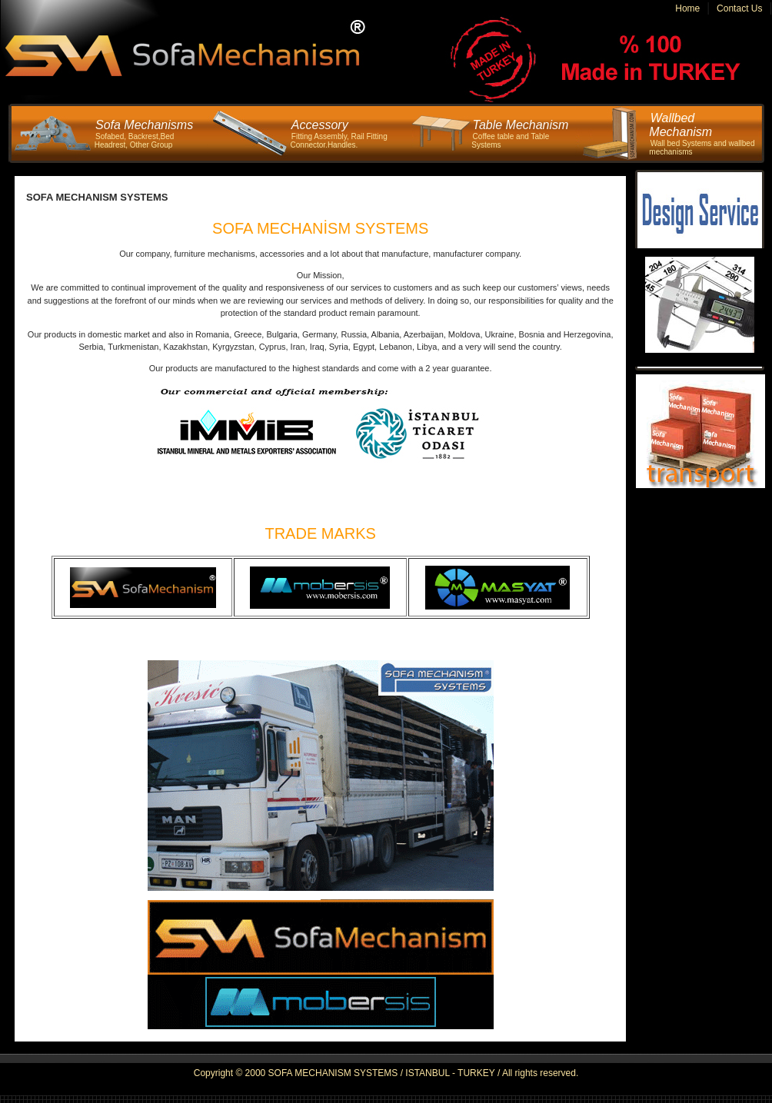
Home (687, 8)
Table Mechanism (521, 124)
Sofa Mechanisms (144, 124)
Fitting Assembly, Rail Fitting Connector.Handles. (339, 140)
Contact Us (739, 8)
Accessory (319, 124)
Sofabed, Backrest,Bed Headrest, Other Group (135, 140)
